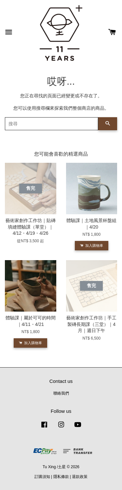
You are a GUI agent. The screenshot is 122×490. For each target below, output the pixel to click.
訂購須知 (42, 476)
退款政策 (80, 476)
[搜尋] (51, 123)
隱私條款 (61, 476)
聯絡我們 (61, 393)
